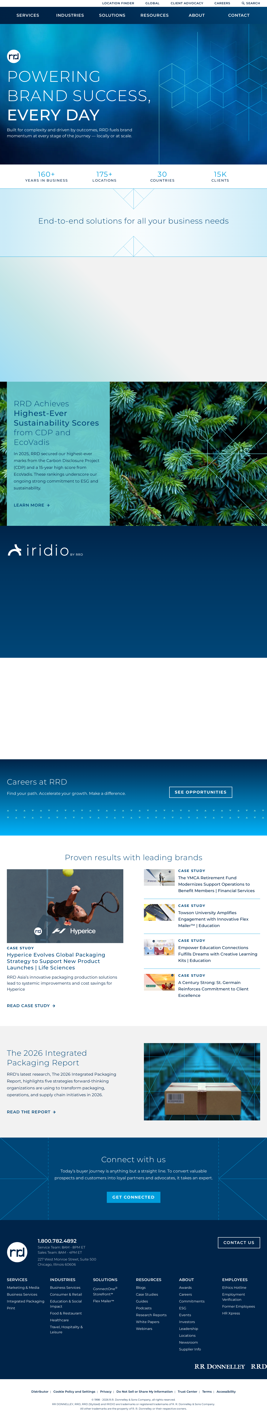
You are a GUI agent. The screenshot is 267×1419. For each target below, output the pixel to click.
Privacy (106, 1392)
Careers (222, 3)
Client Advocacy (187, 3)
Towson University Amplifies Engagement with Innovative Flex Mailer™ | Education (213, 919)
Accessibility (226, 1392)
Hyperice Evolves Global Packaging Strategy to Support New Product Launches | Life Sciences (56, 961)
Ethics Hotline (234, 1288)
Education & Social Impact (66, 1303)
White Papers (147, 1322)
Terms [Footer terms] (207, 1392)
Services (17, 1280)
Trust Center (187, 1392)
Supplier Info (190, 1349)
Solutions (105, 1280)
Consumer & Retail (66, 1294)
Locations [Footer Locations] (187, 1336)
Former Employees (238, 1306)
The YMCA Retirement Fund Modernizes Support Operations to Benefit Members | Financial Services (216, 884)
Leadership (188, 1329)
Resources (148, 1280)
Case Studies (147, 1294)
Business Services (22, 1294)
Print (11, 1308)
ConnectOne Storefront (105, 1291)
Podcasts (144, 1308)
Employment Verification (233, 1297)
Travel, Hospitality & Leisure (66, 1329)
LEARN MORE (29, 505)
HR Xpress (231, 1313)
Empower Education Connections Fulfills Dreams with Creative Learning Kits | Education (217, 954)
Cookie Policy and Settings (74, 1392)
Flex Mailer (103, 1301)
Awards (185, 1288)
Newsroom (188, 1342)
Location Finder (118, 3)
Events (185, 1315)
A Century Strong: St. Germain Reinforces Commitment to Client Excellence (213, 989)
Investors (187, 1322)
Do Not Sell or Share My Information (144, 1392)
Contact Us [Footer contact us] (239, 1242)
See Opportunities (201, 792)
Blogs (141, 1288)
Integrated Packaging (25, 1301)
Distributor (39, 1392)
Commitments (192, 1301)
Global (152, 3)
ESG (182, 1308)
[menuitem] (28, 17)
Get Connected (133, 1197)
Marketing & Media (23, 1288)
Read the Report (28, 1111)
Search (250, 3)
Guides (142, 1301)
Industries (62, 1280)
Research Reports (151, 1315)
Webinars (144, 1329)
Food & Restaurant (66, 1313)
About (186, 1280)
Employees (235, 1280)
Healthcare (59, 1320)
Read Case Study (31, 1005)
